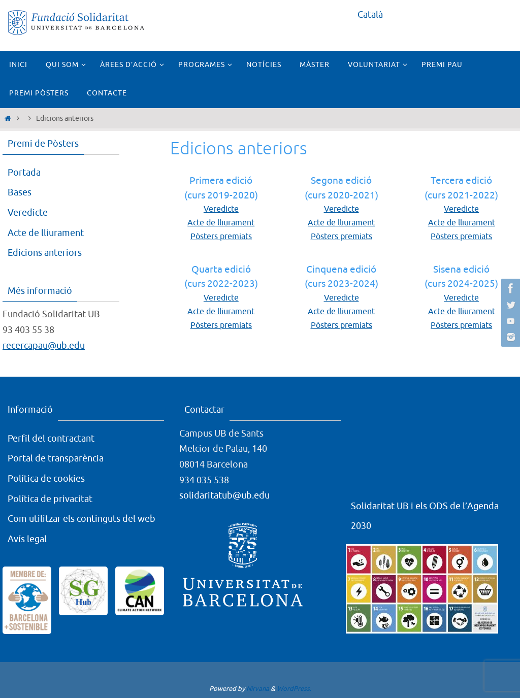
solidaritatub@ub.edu (224, 495)
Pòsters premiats (221, 236)
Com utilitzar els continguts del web (81, 518)
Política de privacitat (50, 499)
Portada (24, 172)
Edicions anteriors (45, 252)
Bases (19, 192)
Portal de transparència (56, 458)
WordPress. (294, 688)
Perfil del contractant (51, 438)
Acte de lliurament (220, 223)
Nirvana (257, 688)
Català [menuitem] (370, 14)
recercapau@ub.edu (44, 345)
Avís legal (27, 539)
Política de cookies (46, 478)
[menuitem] (370, 15)
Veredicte (221, 209)
